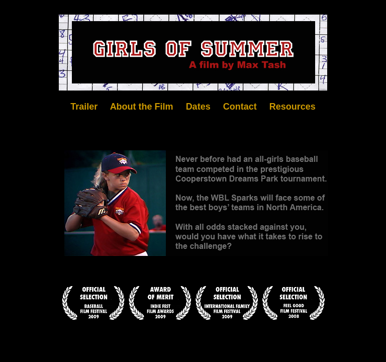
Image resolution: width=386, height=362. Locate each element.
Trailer (84, 107)
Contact (240, 107)
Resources (292, 107)
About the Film (141, 107)
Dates (198, 107)
